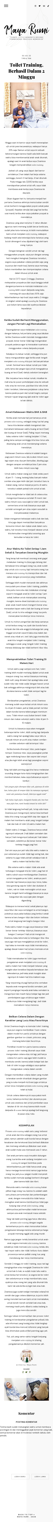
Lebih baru (20, 1477)
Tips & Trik (26, 58)
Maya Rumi (26, 30)
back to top (26, 1514)
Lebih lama (40, 1477)
